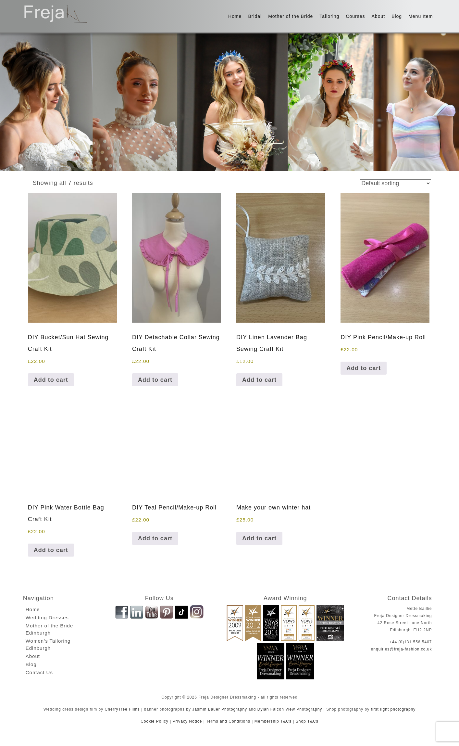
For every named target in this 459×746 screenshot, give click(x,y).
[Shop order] (395, 183)
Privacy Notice (187, 721)
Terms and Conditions (228, 721)
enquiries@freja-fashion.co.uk (401, 649)
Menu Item (420, 16)
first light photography (393, 709)
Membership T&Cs (273, 721)
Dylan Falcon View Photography (289, 709)
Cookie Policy (154, 721)
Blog (396, 16)
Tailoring (329, 16)
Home (235, 16)
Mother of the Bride (290, 16)
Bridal (255, 16)
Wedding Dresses (47, 617)
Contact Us (39, 672)
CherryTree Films (122, 709)
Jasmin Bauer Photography (219, 709)
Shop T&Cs (307, 721)
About (378, 16)
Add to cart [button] (51, 380)
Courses (355, 16)
